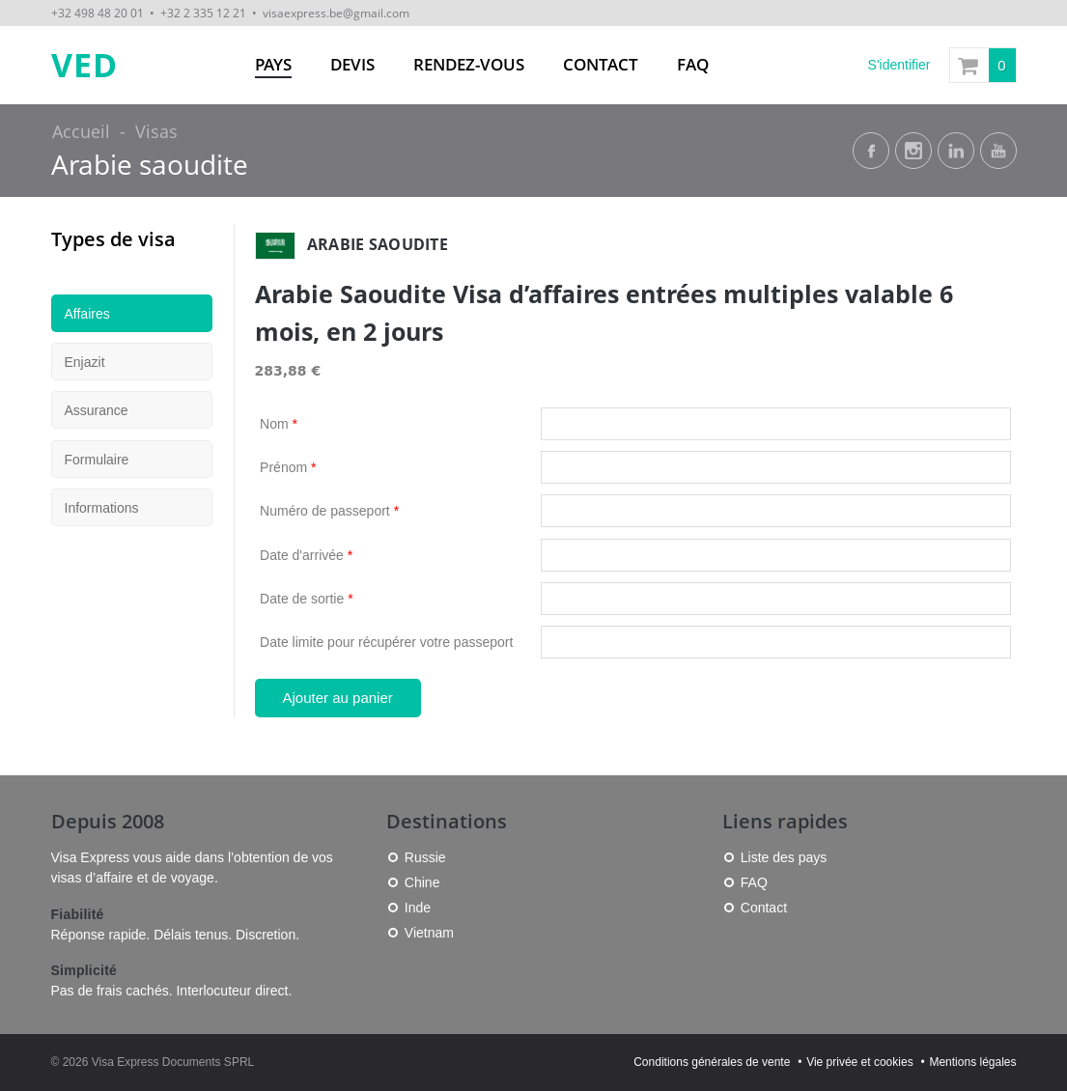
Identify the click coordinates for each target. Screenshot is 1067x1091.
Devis (352, 64)
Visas (156, 131)
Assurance (96, 410)
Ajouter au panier (338, 697)
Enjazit (85, 362)
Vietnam (429, 932)
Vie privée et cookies (859, 1062)
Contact (600, 64)
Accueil (81, 131)
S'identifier (899, 64)
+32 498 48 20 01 (97, 12)
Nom (278, 424)
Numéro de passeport (329, 510)
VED (84, 65)
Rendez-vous (468, 64)
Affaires (87, 314)
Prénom (288, 467)
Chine (422, 882)
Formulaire (97, 459)
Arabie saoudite (149, 164)
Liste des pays (784, 857)
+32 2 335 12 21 (203, 12)
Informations (102, 508)
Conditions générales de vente (711, 1062)
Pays (273, 64)
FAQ (693, 64)
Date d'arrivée (306, 555)
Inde (418, 907)
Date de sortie (306, 598)
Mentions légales (972, 1062)
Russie (425, 857)
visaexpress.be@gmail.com (336, 12)
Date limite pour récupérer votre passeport (386, 642)
